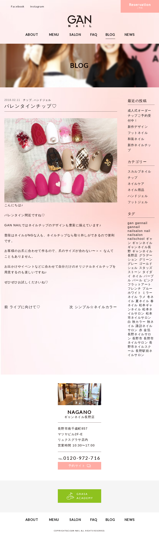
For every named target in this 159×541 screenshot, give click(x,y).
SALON (75, 34)
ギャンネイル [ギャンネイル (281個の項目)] (142, 243)
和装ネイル (136, 139)
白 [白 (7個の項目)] (129, 321)
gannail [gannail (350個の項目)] (141, 223)
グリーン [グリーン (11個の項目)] (146, 259)
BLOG (110, 34)
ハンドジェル (42, 100)
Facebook (18, 6)
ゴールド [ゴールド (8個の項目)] (146, 263)
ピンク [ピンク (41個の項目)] (149, 280)
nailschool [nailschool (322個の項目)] (136, 238)
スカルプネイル (139, 171)
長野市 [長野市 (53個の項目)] (137, 338)
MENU (54, 34)
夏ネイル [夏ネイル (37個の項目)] (142, 301)
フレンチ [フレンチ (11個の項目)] (134, 288)
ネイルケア (136, 183)
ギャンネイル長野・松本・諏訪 (79, 21)
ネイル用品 (136, 190)
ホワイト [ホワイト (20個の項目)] (134, 292)
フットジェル (138, 202)
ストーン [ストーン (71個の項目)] (134, 272)
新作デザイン (138, 126)
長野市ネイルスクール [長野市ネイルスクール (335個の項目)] (140, 347)
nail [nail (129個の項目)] (147, 231)
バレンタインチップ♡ (30, 106)
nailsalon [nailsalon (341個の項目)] (135, 235)
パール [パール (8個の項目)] (137, 280)
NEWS (130, 34)
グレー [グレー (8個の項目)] (133, 263)
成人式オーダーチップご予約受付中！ (139, 115)
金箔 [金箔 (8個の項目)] (147, 330)
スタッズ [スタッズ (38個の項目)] (146, 268)
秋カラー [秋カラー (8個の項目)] (139, 321)
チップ (27, 100)
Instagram (37, 6)
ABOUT (31, 34)
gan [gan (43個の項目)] (131, 223)
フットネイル (138, 133)
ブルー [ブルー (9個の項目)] (147, 288)
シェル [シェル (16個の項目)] (133, 268)
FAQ (93, 34)
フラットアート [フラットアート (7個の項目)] (139, 284)
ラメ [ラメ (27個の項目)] (142, 297)
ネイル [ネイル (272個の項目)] (137, 276)
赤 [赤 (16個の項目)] (140, 330)
